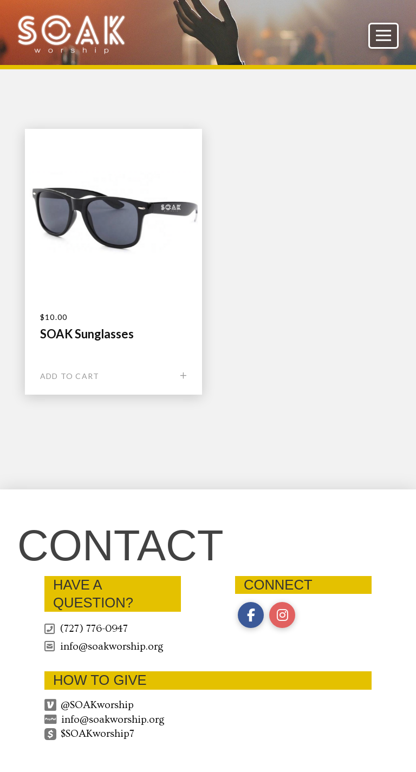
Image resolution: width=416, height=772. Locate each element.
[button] (383, 36)
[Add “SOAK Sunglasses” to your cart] (113, 376)
